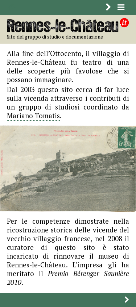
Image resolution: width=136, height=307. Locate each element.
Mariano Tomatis (33, 115)
